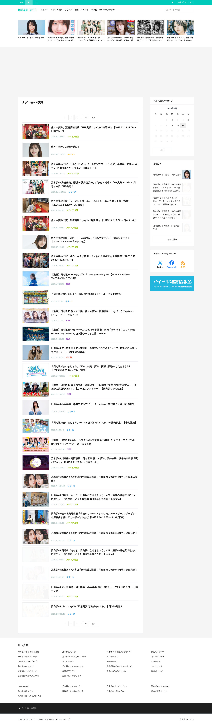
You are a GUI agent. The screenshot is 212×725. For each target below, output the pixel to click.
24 (86, 118)
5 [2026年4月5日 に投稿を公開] (188, 120)
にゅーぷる (156, 661)
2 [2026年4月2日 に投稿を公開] (172, 120)
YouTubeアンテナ (107, 10)
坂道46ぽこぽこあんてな (28, 676)
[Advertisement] (106, 72)
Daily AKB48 (23, 686)
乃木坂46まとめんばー (72, 686)
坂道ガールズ (157, 671)
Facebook (172, 267)
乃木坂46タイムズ (25, 691)
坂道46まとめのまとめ (27, 671)
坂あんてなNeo (157, 652)
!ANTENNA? (112, 661)
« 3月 (162, 150)
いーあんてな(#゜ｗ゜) (27, 661)
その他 (94, 10)
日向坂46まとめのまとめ (72, 666)
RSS (183, 267)
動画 (76, 10)
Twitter (160, 267)
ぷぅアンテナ (157, 666)
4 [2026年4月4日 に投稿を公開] (183, 120)
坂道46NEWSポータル (116, 671)
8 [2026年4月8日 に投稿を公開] (166, 125)
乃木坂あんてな (69, 652)
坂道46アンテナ (69, 671)
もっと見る (172, 239)
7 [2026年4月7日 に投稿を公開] (161, 125)
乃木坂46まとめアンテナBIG (119, 652)
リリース (68, 10)
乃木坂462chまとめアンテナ (74, 656)
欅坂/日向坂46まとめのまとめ (119, 666)
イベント (84, 10)
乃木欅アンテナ (157, 656)
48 (21, 2)
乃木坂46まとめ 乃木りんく (30, 696)
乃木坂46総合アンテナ (27, 656)
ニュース (44, 10)
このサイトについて (185, 2)
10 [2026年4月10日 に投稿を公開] (178, 125)
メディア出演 (56, 10)
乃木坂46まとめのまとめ (28, 652)
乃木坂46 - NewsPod (115, 691)
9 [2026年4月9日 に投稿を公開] (172, 125)
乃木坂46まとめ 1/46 (160, 686)
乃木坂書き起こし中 (159, 691)
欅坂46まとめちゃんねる (72, 691)
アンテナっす (112, 656)
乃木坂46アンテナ (25, 666)
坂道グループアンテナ (71, 676)
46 (29, 2)
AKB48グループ (63, 719)
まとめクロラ (68, 661)
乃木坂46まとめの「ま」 (117, 686)
